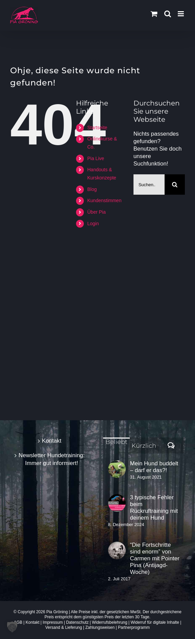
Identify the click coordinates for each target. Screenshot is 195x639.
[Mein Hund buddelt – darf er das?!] (117, 469)
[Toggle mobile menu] (181, 13)
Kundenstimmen (104, 200)
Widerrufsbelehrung (109, 622)
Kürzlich (143, 445)
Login (93, 223)
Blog (92, 189)
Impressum (53, 622)
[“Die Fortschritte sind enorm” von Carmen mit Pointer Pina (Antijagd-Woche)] (117, 550)
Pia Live (95, 158)
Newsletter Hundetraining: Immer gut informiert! (52, 459)
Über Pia (96, 212)
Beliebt (116, 442)
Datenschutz (77, 622)
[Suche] (175, 184)
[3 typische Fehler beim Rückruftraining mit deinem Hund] (117, 503)
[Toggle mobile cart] (154, 13)
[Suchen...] (149, 184)
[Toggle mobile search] (167, 13)
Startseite (97, 127)
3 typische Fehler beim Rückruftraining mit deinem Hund (154, 507)
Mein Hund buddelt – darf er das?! (154, 466)
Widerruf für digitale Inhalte (154, 622)
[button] (12, 627)
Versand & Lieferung (63, 627)
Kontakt (52, 441)
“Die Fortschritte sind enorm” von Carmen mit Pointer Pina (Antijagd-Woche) (154, 558)
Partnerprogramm (134, 627)
